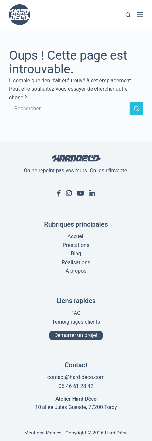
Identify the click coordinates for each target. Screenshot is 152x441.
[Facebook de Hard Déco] (59, 193)
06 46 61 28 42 (76, 386)
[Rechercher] (128, 14)
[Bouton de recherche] (136, 108)
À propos (75, 271)
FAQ (76, 313)
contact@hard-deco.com (76, 377)
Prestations (76, 245)
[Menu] (140, 15)
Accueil (75, 236)
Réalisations (76, 262)
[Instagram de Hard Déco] (69, 193)
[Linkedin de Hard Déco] (92, 193)
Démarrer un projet (76, 335)
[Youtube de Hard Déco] (80, 193)
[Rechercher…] (69, 108)
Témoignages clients (76, 322)
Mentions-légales (42, 433)
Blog (76, 254)
